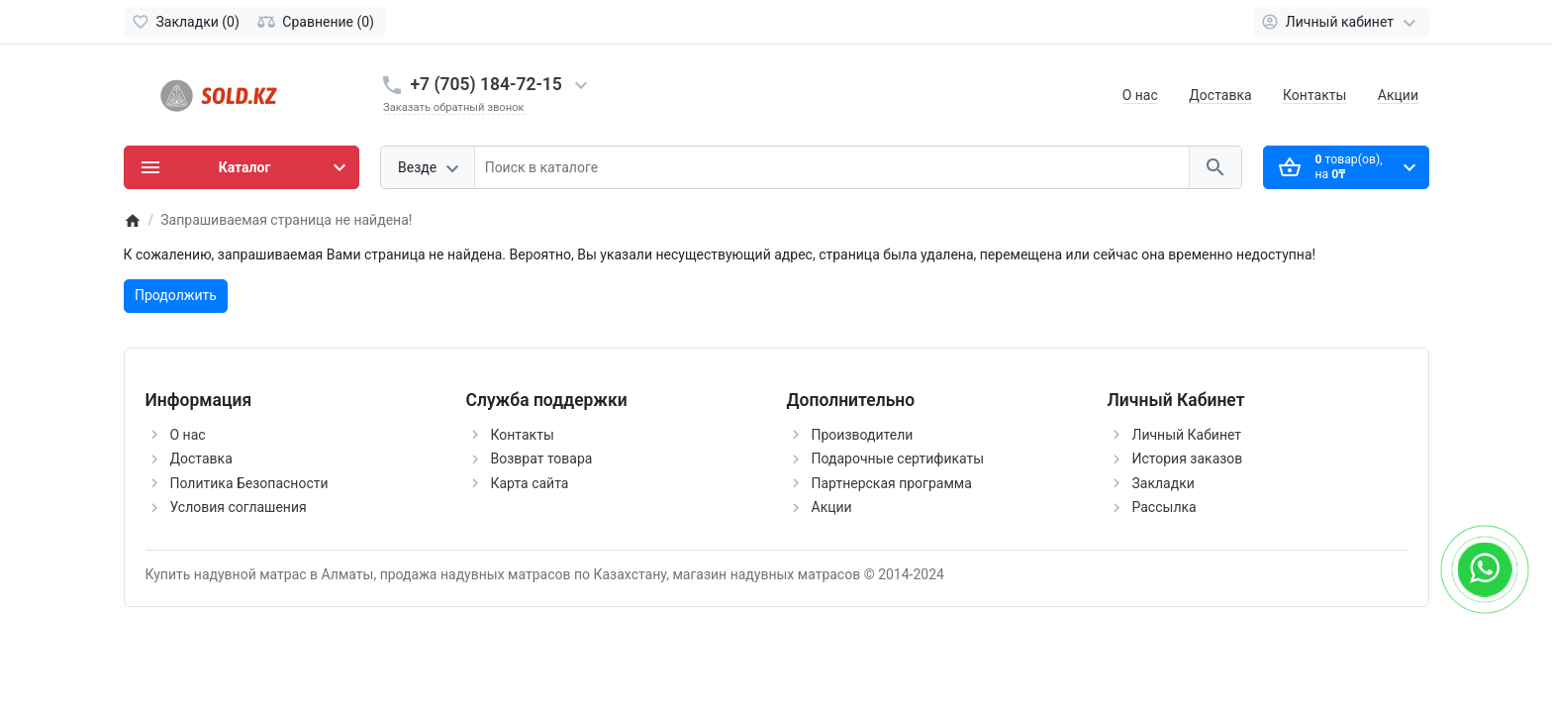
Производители (863, 435)
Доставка (1220, 95)
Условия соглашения (238, 507)
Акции (1398, 95)
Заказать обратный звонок (454, 107)
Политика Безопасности (249, 483)
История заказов (1187, 458)
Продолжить (176, 295)
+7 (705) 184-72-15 (486, 84)
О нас (1140, 95)
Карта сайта (530, 483)
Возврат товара (542, 458)
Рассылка (1164, 507)
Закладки (1163, 483)
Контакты (1314, 95)
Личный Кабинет (1187, 435)
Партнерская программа (892, 483)
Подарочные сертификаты (898, 458)
